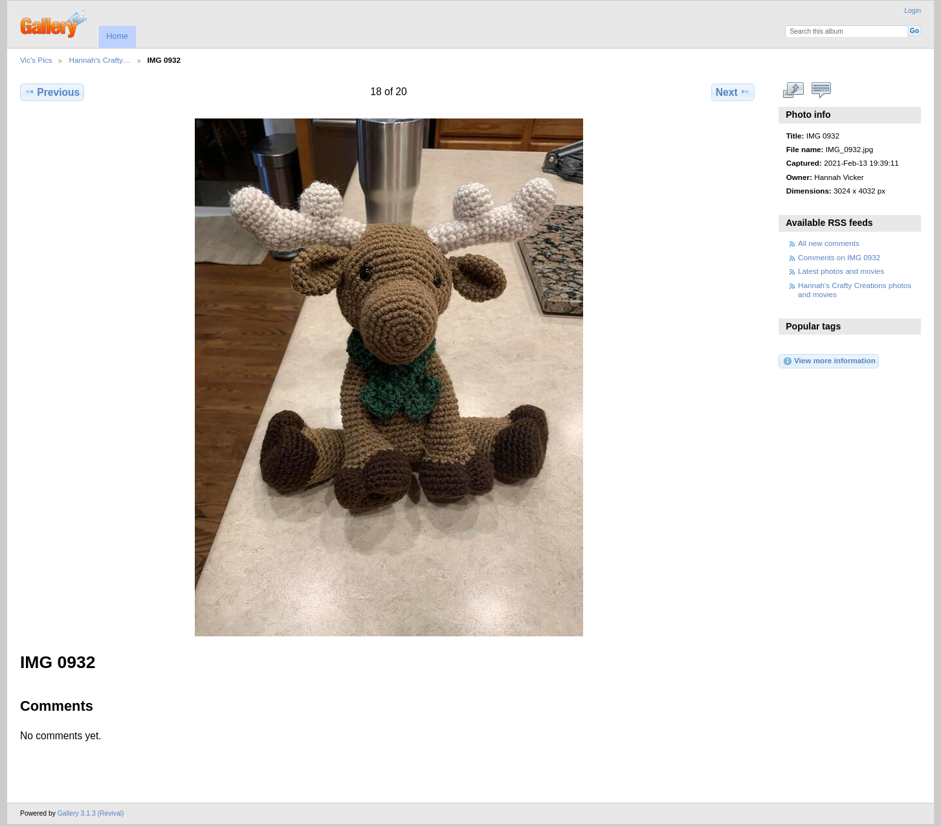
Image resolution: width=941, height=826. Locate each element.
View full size (793, 91)
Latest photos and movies (841, 271)
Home (116, 36)
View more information (829, 361)
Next (733, 92)
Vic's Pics (36, 60)
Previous (52, 92)
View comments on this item (821, 91)
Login (913, 10)
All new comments (828, 243)
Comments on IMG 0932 (839, 257)
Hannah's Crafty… (99, 60)
